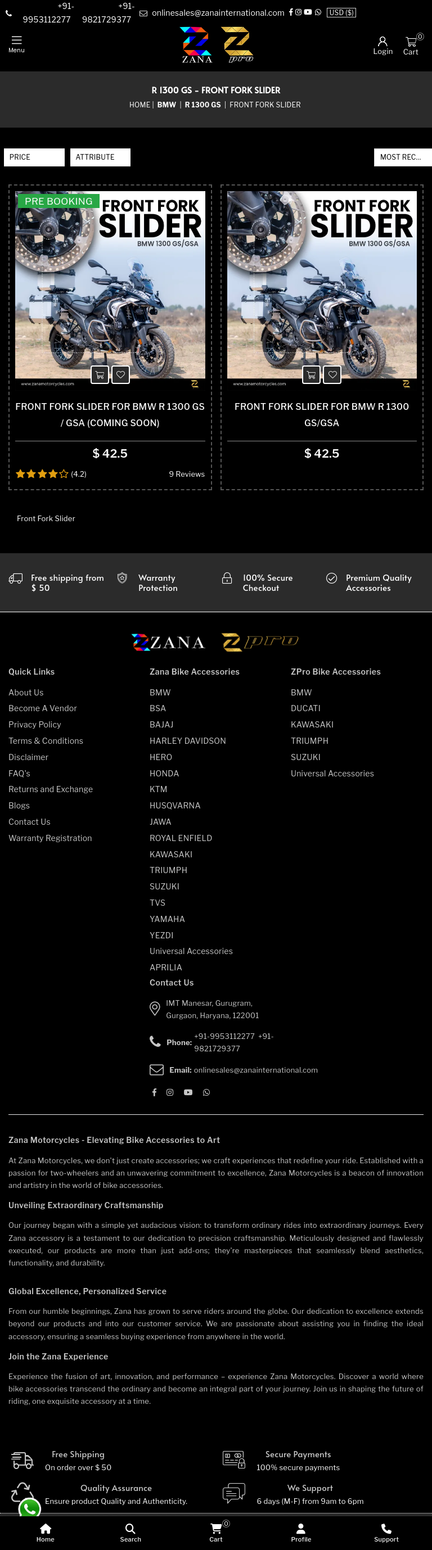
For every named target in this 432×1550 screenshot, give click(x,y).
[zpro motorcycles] (259, 651)
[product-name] (110, 294)
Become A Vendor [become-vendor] (42, 714)
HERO (161, 762)
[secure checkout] (269, 588)
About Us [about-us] (26, 698)
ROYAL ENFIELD (181, 843)
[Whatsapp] (318, 13)
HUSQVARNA (175, 811)
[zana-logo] (196, 45)
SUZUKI (164, 892)
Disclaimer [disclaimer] (28, 762)
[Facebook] (291, 13)
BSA (158, 714)
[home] (45, 1533)
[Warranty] (57, 588)
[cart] (216, 1533)
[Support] (386, 1533)
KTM (159, 795)
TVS (157, 908)
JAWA (161, 827)
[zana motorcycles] (173, 651)
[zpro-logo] (237, 45)
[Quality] (110, 1500)
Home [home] (139, 105)
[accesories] (375, 588)
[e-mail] (212, 13)
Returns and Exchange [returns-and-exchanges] (50, 795)
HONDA (164, 779)
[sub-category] (204, 105)
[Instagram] (298, 13)
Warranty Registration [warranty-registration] (50, 843)
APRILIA (166, 973)
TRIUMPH (168, 876)
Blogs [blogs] (19, 811)
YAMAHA (167, 924)
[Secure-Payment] (322, 1466)
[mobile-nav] (16, 45)
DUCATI (306, 714)
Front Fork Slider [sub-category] (265, 105)
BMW (160, 698)
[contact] (45, 13)
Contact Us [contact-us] (29, 827)
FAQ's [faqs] (19, 779)
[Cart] (411, 41)
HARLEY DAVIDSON (188, 746)
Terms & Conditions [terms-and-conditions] (45, 746)
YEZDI (162, 941)
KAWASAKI (171, 860)
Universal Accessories (191, 957)
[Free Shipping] (110, 1466)
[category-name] (168, 105)
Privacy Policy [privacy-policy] (34, 730)
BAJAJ (162, 730)
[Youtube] (308, 13)
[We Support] (322, 1500)
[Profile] (301, 1533)
